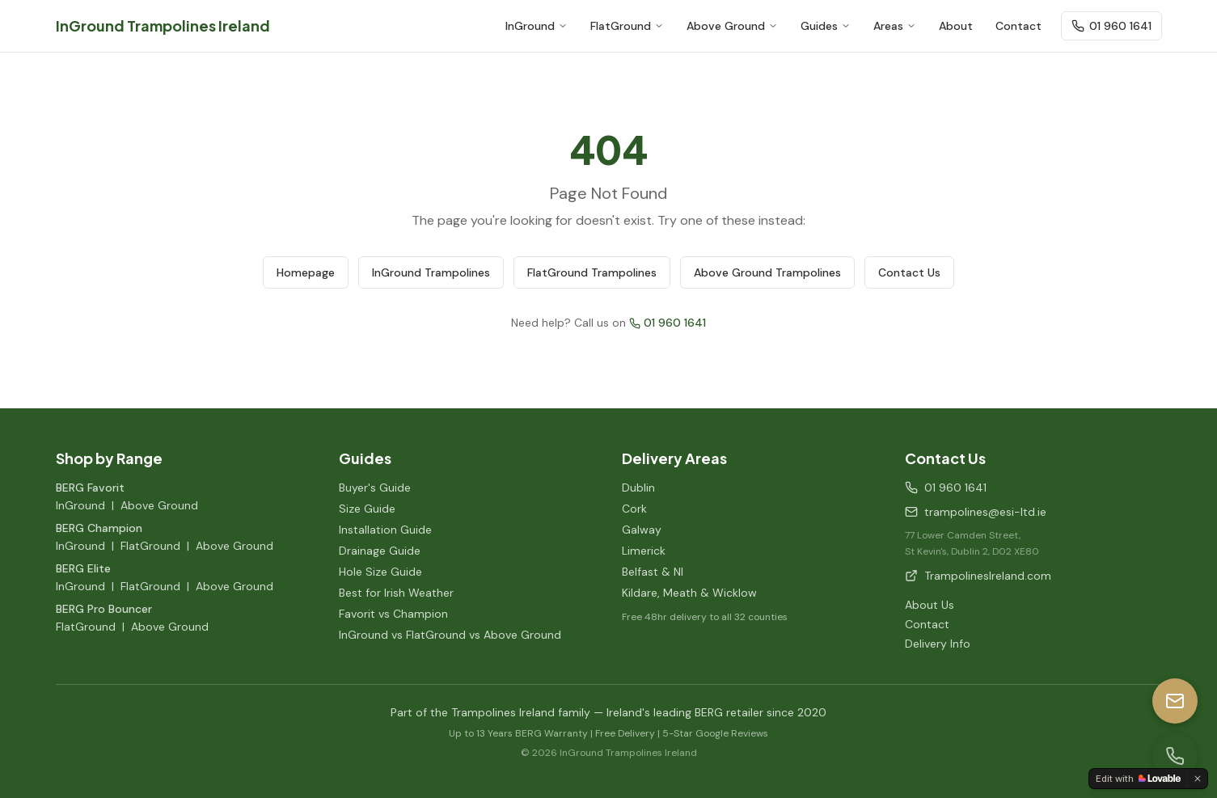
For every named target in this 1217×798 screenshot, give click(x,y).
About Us (929, 604)
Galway (641, 529)
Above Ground (732, 26)
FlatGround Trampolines (592, 272)
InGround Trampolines (431, 272)
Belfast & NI (652, 571)
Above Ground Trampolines (767, 272)
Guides (826, 26)
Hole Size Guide (380, 571)
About (956, 26)
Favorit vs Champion (393, 613)
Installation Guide (385, 529)
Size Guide (367, 508)
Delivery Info (937, 643)
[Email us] (1175, 701)
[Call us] (1175, 756)
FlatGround (627, 26)
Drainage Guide (379, 550)
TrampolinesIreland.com (978, 575)
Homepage (306, 272)
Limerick (644, 550)
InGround (536, 26)
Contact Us (909, 272)
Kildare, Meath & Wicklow (689, 592)
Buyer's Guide (375, 487)
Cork (634, 508)
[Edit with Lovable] (1138, 778)
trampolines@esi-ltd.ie (975, 512)
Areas (894, 26)
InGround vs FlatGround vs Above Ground (450, 634)
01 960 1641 (1111, 26)
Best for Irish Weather (396, 592)
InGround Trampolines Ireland (163, 25)
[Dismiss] (1197, 778)
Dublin (638, 487)
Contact (1018, 26)
